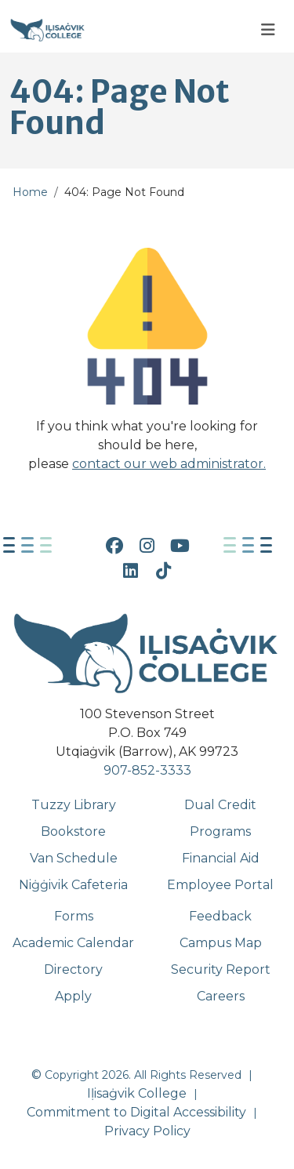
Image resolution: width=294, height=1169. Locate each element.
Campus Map (221, 942)
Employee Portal (220, 884)
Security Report (220, 969)
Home (30, 192)
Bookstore (73, 831)
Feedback (220, 916)
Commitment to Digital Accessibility (136, 1112)
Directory (73, 969)
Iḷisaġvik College (137, 1093)
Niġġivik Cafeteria (73, 884)
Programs (220, 831)
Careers (221, 996)
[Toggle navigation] (268, 30)
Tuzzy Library (73, 804)
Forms (73, 916)
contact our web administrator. (169, 463)
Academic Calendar (73, 942)
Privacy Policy (147, 1131)
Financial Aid (221, 858)
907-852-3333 (147, 770)
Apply (73, 996)
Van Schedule (74, 858)
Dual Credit (220, 804)
